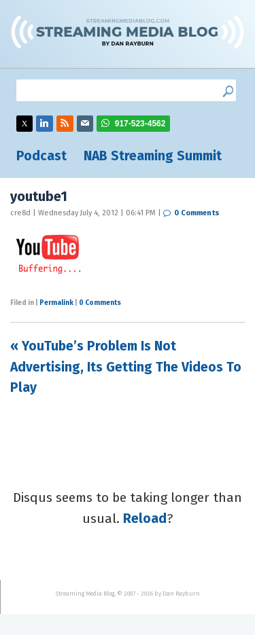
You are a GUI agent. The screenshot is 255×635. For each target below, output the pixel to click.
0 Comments (197, 212)
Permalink (56, 303)
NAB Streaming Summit (153, 156)
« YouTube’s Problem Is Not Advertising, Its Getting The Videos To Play (125, 366)
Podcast (41, 156)
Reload (145, 518)
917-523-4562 (140, 123)
